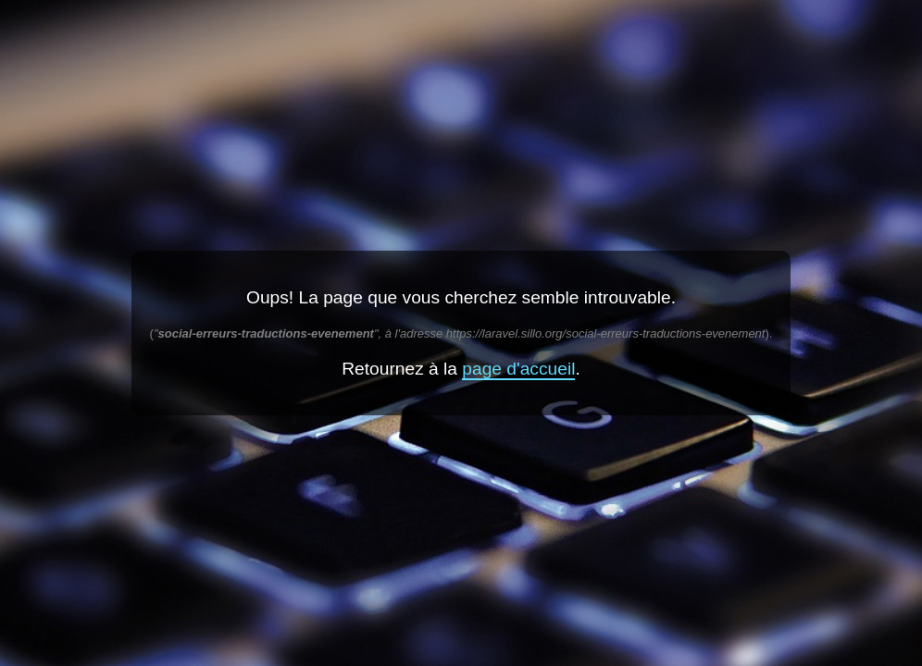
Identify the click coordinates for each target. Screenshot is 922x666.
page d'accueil (518, 368)
